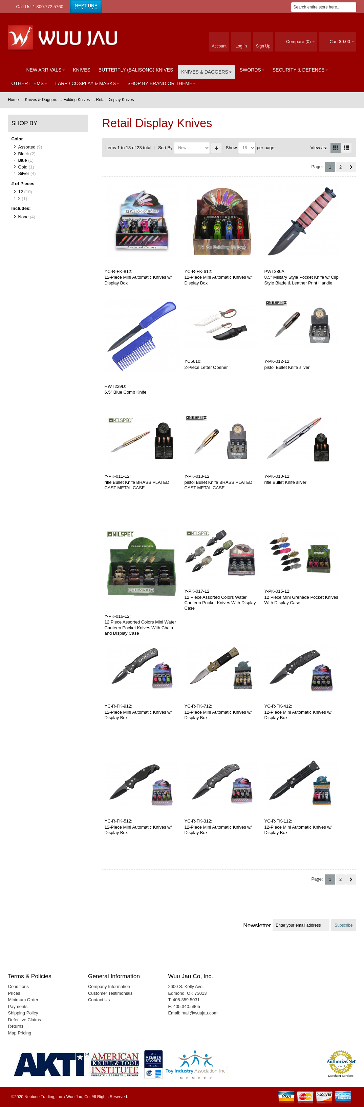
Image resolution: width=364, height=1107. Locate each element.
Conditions (18, 986)
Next (351, 167)
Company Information (109, 986)
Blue (22, 160)
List (346, 148)
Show (231, 147)
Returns (16, 1026)
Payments (18, 1006)
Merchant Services (341, 1076)
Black (23, 153)
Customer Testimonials (110, 993)
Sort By (165, 147)
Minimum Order (23, 999)
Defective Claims (24, 1019)
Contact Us (99, 999)
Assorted (27, 147)
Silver (23, 173)
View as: (319, 147)
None (23, 216)
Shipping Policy (23, 1012)
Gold (22, 167)
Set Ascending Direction (216, 148)
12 (20, 191)
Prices (14, 993)
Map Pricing (19, 1032)
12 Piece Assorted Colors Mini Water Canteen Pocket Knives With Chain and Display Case (140, 627)
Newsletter (257, 925)
